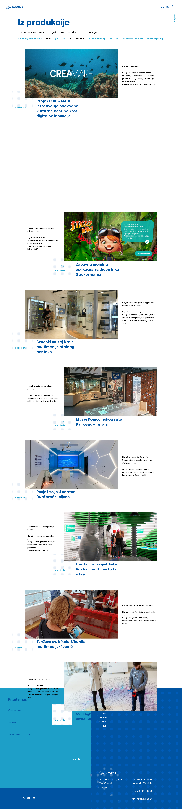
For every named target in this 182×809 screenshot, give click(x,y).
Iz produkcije (105, 709)
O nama (103, 718)
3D (71, 39)
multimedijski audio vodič (30, 39)
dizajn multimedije (97, 39)
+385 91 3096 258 (145, 791)
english (174, 18)
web (64, 39)
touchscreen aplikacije (132, 39)
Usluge (102, 714)
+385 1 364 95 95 (144, 780)
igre (56, 39)
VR (111, 39)
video (48, 39)
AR (117, 39)
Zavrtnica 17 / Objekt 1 (110, 780)
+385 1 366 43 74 (144, 783)
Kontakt (103, 726)
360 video (80, 39)
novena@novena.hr (142, 799)
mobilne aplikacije (155, 39)
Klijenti (102, 722)
